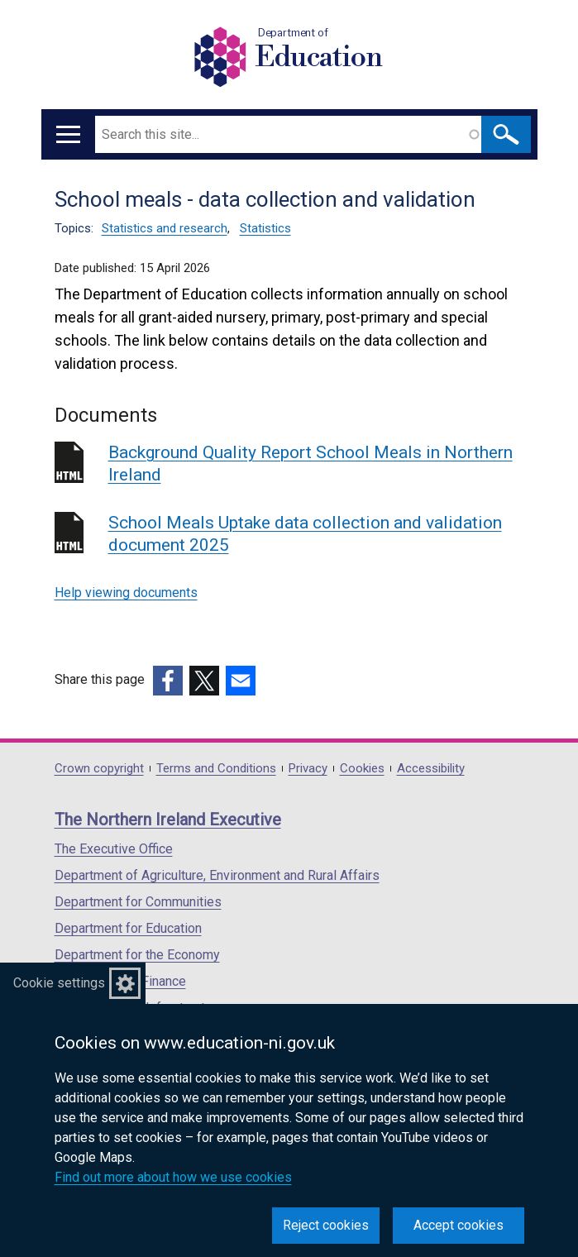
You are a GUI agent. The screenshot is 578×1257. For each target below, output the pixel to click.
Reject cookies (326, 1225)
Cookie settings (59, 983)
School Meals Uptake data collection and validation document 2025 (305, 534)
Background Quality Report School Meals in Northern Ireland (310, 463)
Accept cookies (458, 1225)
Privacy (308, 768)
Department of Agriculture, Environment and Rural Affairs (217, 875)
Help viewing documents (126, 592)
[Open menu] (68, 134)
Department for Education (128, 928)
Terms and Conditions (216, 768)
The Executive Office (114, 849)
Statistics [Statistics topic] (265, 228)
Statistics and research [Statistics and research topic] (164, 228)
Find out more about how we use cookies (173, 1177)
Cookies (362, 768)
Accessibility (431, 768)
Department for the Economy (137, 955)
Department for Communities (138, 902)
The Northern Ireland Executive (168, 819)
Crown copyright (99, 768)
